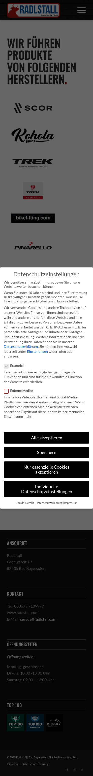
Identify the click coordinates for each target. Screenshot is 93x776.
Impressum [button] (70, 502)
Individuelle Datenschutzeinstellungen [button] (46, 489)
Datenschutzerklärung (21, 346)
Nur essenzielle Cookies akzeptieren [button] (46, 469)
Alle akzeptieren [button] (46, 437)
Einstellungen (37, 351)
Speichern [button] (46, 452)
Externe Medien (20, 391)
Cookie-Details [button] (25, 502)
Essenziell (16, 366)
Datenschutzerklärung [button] (49, 502)
